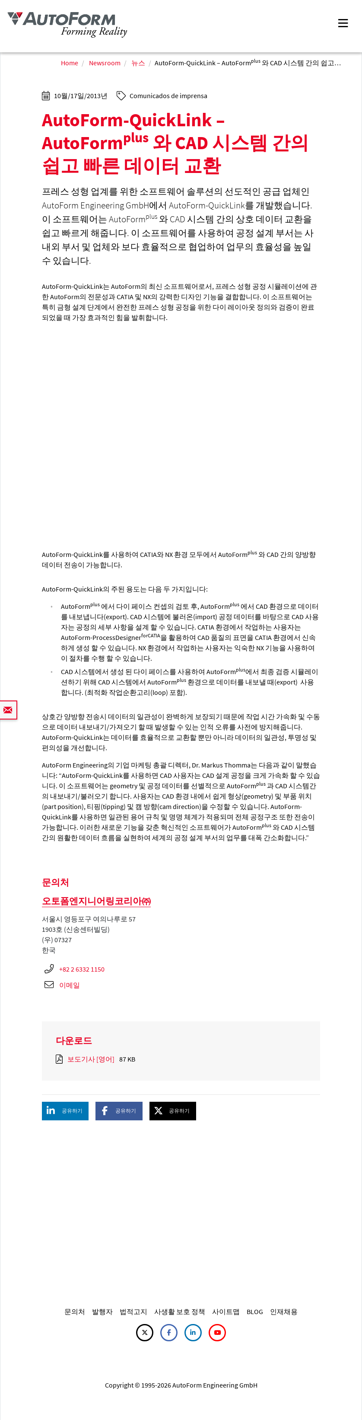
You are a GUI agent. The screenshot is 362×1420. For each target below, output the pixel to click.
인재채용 (284, 1311)
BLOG (255, 1311)
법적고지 (133, 1311)
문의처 (74, 1311)
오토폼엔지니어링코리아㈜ (96, 901)
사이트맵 (226, 1311)
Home (69, 62)
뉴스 (138, 62)
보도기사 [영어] (91, 1059)
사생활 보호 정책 (179, 1311)
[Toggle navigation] (343, 22)
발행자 (102, 1311)
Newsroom (105, 62)
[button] (65, 1111)
